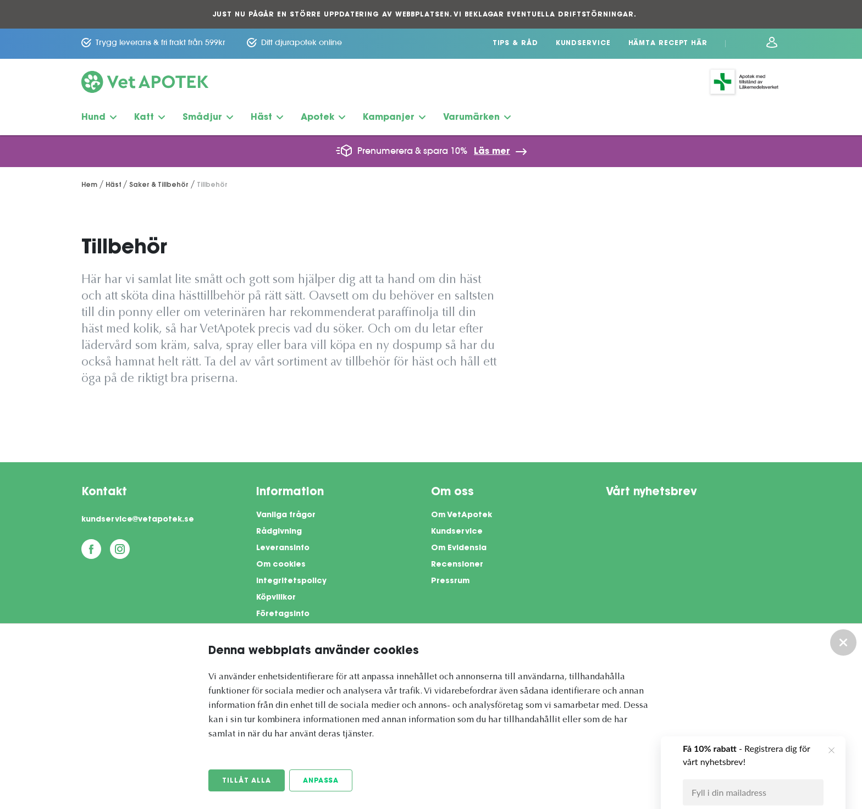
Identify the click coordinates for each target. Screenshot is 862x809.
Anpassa (321, 781)
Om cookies (281, 565)
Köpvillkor (276, 598)
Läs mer (492, 151)
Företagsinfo (283, 614)
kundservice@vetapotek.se (137, 520)
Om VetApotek (461, 515)
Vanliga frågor (286, 515)
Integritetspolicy (291, 581)
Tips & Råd (515, 43)
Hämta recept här (668, 43)
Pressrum (450, 581)
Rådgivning (279, 532)
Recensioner (457, 565)
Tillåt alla (246, 781)
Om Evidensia (459, 548)
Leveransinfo (283, 548)
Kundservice (583, 43)
